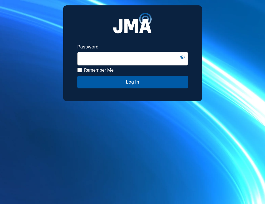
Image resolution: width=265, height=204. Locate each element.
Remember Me (95, 70)
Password (88, 47)
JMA (132, 25)
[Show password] (182, 57)
